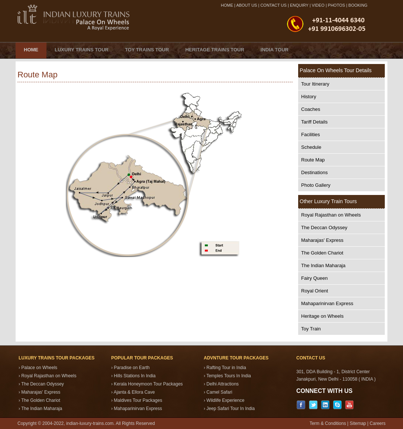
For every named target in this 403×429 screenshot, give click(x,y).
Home (31, 49)
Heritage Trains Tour (214, 49)
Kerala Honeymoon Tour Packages (148, 384)
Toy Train (311, 329)
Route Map (313, 160)
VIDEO (318, 5)
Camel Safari (219, 392)
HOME (227, 5)
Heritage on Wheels (322, 316)
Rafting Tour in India (226, 367)
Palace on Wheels (39, 367)
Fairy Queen (314, 278)
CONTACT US (273, 5)
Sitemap (357, 423)
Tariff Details (314, 122)
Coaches (310, 109)
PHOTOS (336, 5)
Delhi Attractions (222, 384)
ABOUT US (246, 5)
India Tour (274, 49)
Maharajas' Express (322, 240)
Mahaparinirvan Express (327, 303)
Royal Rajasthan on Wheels (331, 215)
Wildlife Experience (225, 400)
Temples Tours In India (228, 375)
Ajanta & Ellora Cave (134, 392)
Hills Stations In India (134, 375)
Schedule (311, 147)
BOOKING (357, 5)
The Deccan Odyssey (324, 227)
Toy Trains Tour (147, 49)
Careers (378, 423)
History (308, 96)
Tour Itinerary (315, 84)
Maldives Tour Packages (138, 400)
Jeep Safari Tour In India (230, 408)
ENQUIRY (299, 5)
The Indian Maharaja (323, 265)
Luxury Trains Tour (82, 49)
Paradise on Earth (131, 367)
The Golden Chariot (322, 253)
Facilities (310, 134)
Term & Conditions (328, 423)
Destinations (314, 172)
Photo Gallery (316, 185)
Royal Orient (314, 291)
